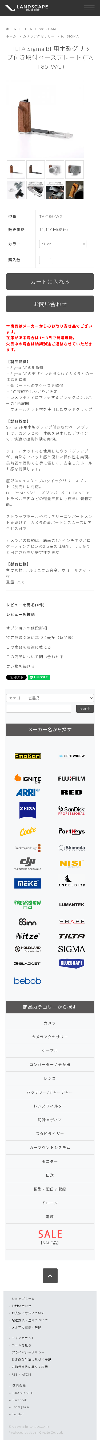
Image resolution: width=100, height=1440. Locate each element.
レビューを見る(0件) (25, 605)
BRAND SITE (23, 1393)
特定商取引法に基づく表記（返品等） (41, 637)
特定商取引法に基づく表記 (31, 1359)
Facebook (20, 1400)
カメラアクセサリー (39, 36)
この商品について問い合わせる (35, 656)
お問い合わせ (21, 1306)
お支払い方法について (28, 1313)
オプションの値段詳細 (26, 628)
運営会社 (19, 1385)
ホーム (11, 29)
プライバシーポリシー (28, 1352)
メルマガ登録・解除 (27, 1327)
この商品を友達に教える (28, 647)
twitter (18, 1414)
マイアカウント (23, 1338)
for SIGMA (48, 29)
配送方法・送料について (30, 1320)
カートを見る (21, 1345)
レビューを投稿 (20, 614)
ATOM (26, 1374)
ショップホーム (23, 1298)
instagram (21, 1407)
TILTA (28, 29)
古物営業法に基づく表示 (30, 1366)
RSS (15, 1374)
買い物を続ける (20, 666)
